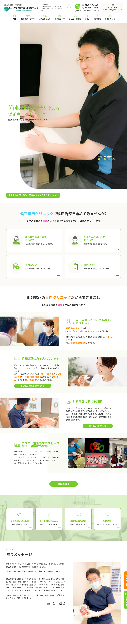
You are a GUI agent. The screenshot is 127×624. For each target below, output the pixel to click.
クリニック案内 (73, 586)
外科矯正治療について (25, 606)
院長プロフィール (76, 589)
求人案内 (114, 590)
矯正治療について (22, 586)
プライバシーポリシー (113, 614)
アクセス (72, 596)
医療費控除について (24, 602)
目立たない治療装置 (53, 589)
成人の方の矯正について (26, 589)
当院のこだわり (50, 586)
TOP (8, 586)
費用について (22, 596)
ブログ (71, 593)
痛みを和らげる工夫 (53, 593)
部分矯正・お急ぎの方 (54, 596)
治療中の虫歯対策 (52, 599)
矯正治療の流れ (23, 599)
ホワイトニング (23, 609)
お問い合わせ (116, 598)
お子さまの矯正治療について (28, 593)
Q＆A (113, 586)
